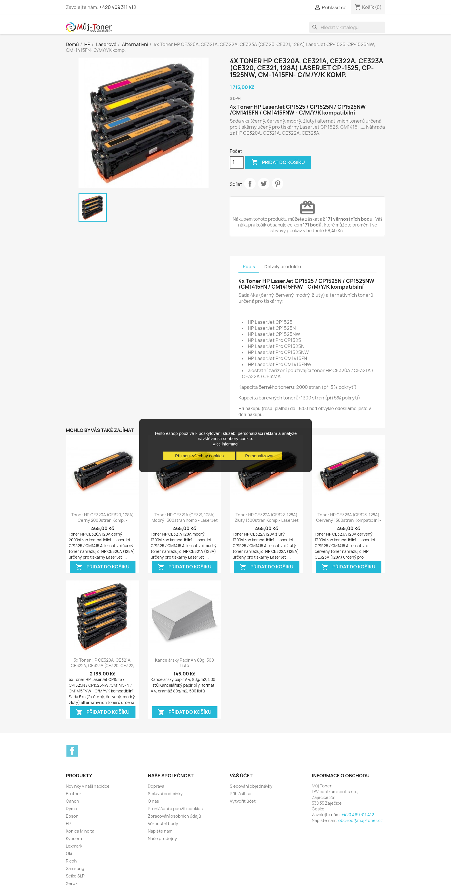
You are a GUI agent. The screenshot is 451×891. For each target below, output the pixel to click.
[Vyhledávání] (347, 27)
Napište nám (160, 831)
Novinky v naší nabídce (88, 786)
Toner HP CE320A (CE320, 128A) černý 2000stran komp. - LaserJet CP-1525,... (102, 520)
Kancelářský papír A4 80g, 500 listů (184, 663)
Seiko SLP (75, 876)
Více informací (225, 444)
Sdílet (250, 183)
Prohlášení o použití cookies (175, 808)
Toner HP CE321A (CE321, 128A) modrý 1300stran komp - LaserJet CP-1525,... (185, 520)
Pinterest (277, 183)
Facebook (72, 751)
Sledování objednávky (251, 786)
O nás (153, 801)
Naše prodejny (162, 838)
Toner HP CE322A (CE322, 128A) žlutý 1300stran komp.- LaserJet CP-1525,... (267, 520)
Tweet (264, 183)
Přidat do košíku (278, 162)
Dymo (71, 808)
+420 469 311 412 (117, 7)
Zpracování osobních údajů (174, 816)
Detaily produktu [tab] (282, 267)
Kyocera (74, 838)
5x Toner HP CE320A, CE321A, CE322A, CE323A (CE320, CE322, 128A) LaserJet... (102, 665)
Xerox (72, 883)
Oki (69, 853)
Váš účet (241, 775)
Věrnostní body (163, 823)
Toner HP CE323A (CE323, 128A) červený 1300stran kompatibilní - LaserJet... (348, 520)
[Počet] (237, 162)
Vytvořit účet (243, 801)
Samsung (75, 868)
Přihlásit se (240, 793)
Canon (72, 801)
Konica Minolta (80, 831)
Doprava (156, 786)
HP (68, 823)
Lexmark (74, 846)
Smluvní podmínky (165, 793)
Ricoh (71, 861)
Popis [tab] (249, 267)
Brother (73, 793)
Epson (72, 816)
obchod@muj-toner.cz (360, 820)
